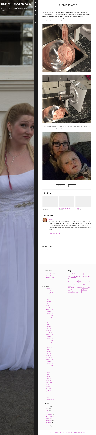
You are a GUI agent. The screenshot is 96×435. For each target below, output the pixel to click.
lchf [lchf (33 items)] (80, 282)
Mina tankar (48, 422)
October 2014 (49, 368)
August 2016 (49, 322)
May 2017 (48, 303)
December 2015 (50, 338)
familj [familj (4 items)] (69, 276)
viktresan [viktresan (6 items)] (70, 292)
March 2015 (49, 357)
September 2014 (50, 370)
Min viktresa (49, 420)
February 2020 (49, 292)
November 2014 (50, 365)
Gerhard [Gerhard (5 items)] (85, 276)
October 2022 (49, 290)
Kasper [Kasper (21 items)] (70, 282)
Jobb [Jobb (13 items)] (81, 279)
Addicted (48, 406)
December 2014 (50, 363)
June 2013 (48, 386)
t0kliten (64, 9)
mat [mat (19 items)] (84, 284)
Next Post (72, 185)
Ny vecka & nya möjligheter (65, 208)
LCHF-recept (49, 414)
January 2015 (49, 361)
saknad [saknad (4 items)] (80, 287)
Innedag (77, 208)
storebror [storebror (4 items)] (83, 289)
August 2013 (49, 382)
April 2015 (48, 355)
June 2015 (48, 351)
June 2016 (48, 326)
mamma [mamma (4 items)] (80, 284)
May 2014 (48, 378)
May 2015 (48, 353)
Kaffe (47, 412)
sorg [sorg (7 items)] (76, 289)
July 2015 (48, 349)
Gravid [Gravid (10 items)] (89, 276)
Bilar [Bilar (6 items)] (79, 273)
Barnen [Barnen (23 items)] (73, 274)
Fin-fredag (48, 275)
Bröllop (47, 408)
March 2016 (49, 332)
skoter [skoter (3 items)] (69, 289)
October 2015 (49, 343)
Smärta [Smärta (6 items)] (72, 289)
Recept (47, 424)
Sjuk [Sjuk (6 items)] (89, 287)
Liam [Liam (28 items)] (89, 282)
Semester (48, 427)
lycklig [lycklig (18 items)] (73, 284)
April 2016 (48, 330)
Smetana (48, 281)
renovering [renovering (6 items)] (77, 287)
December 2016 (50, 313)
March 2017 (49, 307)
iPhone (47, 410)
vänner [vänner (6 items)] (74, 292)
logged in (48, 249)
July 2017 (48, 299)
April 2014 (48, 380)
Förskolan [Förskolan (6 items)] (81, 276)
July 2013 (48, 384)
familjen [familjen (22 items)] (73, 276)
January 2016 (49, 336)
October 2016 (49, 318)
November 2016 (50, 315)
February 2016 (49, 334)
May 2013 (48, 388)
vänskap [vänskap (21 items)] (78, 292)
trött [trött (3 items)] (86, 289)
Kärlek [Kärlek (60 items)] (75, 282)
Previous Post (61, 185)
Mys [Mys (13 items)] (69, 287)
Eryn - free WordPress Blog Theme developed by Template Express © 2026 (67, 432)
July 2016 (48, 324)
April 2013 (48, 391)
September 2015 (50, 345)
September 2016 (50, 320)
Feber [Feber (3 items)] (77, 276)
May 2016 (48, 328)
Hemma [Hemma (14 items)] (70, 279)
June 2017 (48, 301)
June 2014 (48, 376)
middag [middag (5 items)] (87, 284)
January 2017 (49, 311)
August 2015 (49, 347)
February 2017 (49, 309)
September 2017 (50, 297)
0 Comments (76, 9)
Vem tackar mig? (50, 279)
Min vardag (70, 9)
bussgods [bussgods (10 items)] (86, 273)
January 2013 (49, 397)
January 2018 (49, 295)
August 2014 (49, 372)
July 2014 (48, 374)
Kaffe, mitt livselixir (50, 273)
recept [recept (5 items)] (72, 287)
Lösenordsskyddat (50, 416)
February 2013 (49, 395)
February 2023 (49, 288)
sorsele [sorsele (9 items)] (79, 289)
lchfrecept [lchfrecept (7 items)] (84, 282)
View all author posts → (54, 233)
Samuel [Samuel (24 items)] (85, 287)
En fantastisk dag (50, 277)
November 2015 (50, 340)
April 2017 (48, 305)
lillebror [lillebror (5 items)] (69, 284)
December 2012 (50, 399)
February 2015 (49, 359)
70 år (43, 208)
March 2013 (49, 393)
